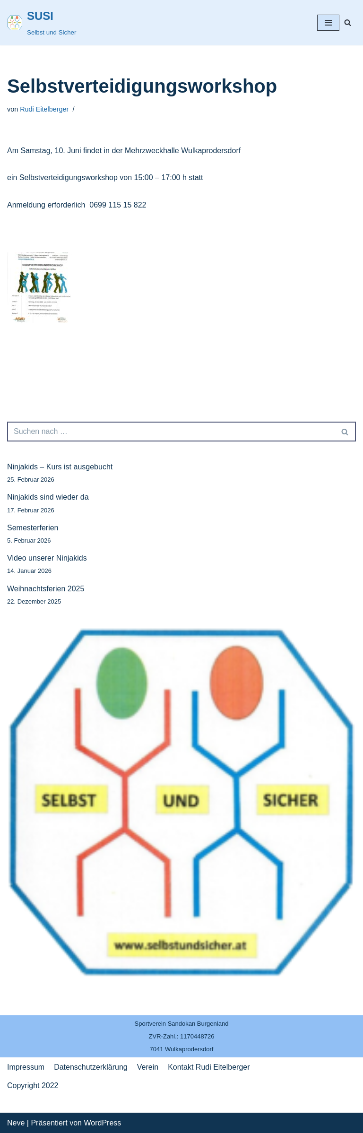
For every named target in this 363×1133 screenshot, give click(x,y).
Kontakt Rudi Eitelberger (209, 1067)
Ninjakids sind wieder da (48, 497)
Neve (16, 1123)
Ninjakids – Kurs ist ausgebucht (59, 467)
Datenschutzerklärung (91, 1067)
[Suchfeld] (347, 22)
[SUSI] (41, 23)
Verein (147, 1067)
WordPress (102, 1123)
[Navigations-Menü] (328, 23)
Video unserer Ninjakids (47, 558)
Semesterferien (33, 528)
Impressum (25, 1067)
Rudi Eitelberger (44, 109)
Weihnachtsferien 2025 (45, 589)
